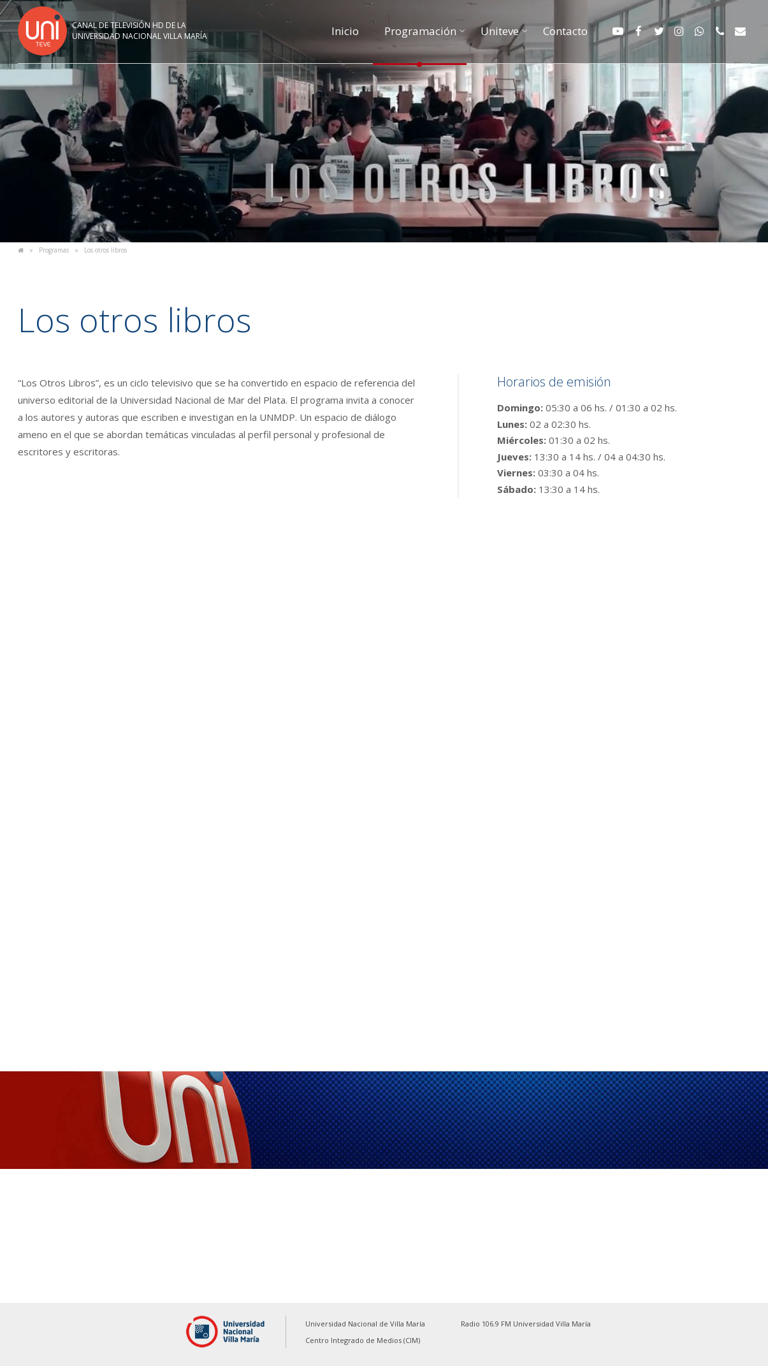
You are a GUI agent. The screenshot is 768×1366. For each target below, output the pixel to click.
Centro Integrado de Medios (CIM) (362, 1340)
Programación (420, 31)
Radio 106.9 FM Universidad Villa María (526, 1323)
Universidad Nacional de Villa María (365, 1323)
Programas (54, 250)
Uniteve (500, 31)
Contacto (565, 31)
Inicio (345, 31)
